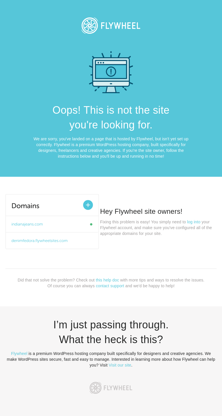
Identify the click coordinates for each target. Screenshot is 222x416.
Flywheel (19, 353)
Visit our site (120, 365)
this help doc (107, 280)
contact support (110, 286)
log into (193, 222)
